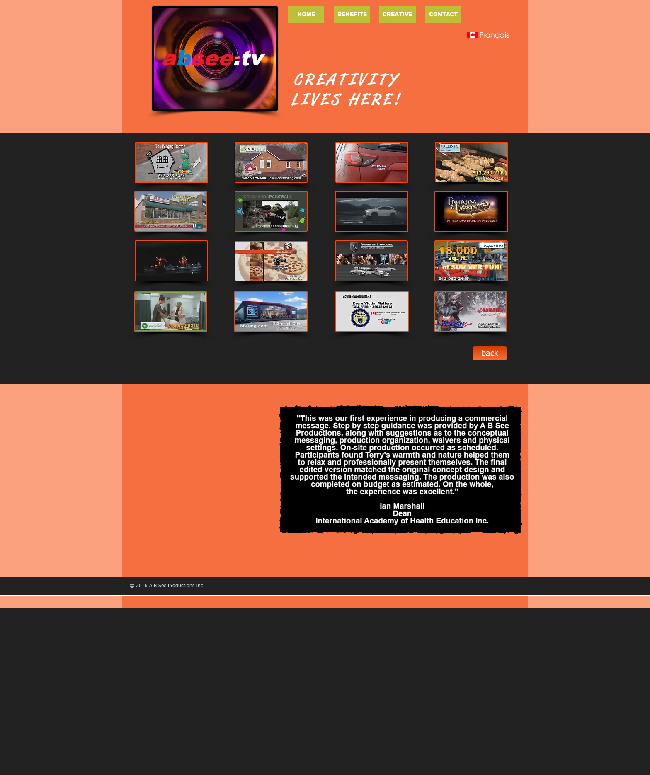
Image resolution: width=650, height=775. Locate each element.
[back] (490, 353)
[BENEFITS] (352, 14)
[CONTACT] (443, 14)
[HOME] (306, 14)
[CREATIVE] (397, 14)
